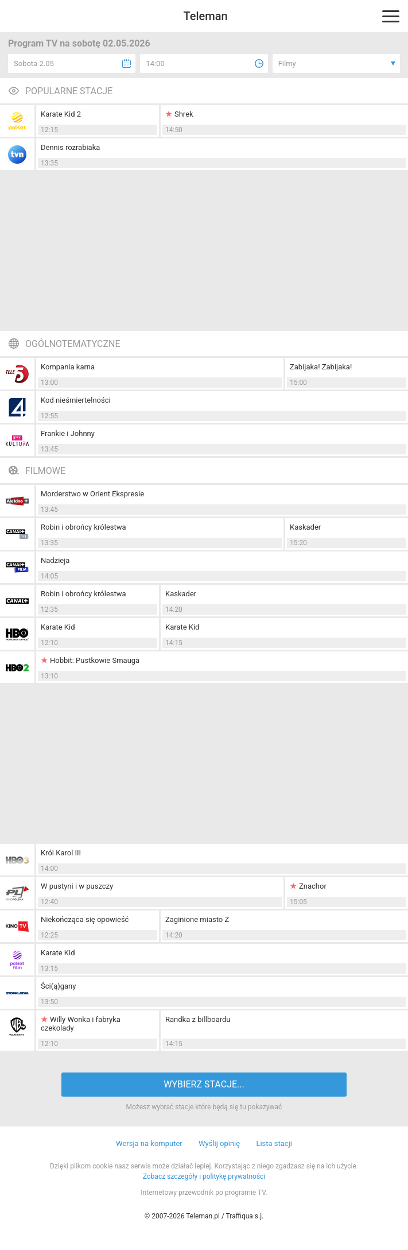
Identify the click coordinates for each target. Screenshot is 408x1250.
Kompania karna (68, 366)
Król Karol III (61, 852)
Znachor (313, 886)
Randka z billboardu (198, 1019)
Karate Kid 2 (61, 114)
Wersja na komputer (149, 1143)
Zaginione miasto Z (197, 919)
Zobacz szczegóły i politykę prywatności (204, 1176)
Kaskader (305, 527)
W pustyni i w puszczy (77, 886)
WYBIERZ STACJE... (204, 1084)
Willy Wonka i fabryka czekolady (81, 1023)
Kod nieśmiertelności (76, 400)
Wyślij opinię (219, 1143)
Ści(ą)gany (58, 986)
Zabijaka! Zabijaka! (321, 366)
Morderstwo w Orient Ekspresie (92, 493)
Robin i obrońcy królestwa (83, 527)
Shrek (183, 114)
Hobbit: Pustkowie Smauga (94, 660)
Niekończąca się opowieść (85, 919)
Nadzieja (55, 560)
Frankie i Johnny (68, 433)
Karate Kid (58, 627)
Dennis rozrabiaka (70, 147)
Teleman (205, 16)
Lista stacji (274, 1143)
